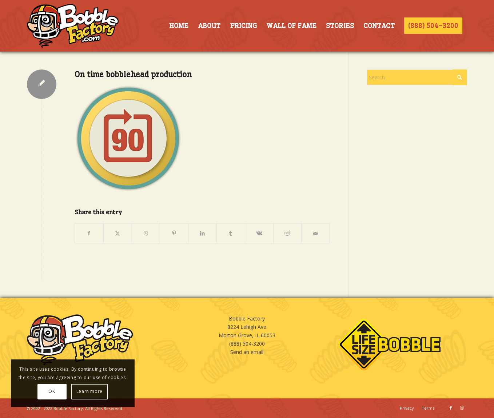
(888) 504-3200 (247, 343)
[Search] (417, 77)
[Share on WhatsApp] (146, 233)
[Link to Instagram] (461, 407)
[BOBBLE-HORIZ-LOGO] (73, 25)
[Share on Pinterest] (174, 233)
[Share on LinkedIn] (202, 233)
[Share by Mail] (316, 233)
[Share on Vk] (259, 233)
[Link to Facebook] (450, 407)
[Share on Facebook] (89, 233)
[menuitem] (178, 25)
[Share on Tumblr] (231, 233)
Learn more (89, 391)
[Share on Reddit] (288, 233)
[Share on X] (118, 233)
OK (51, 391)
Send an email (246, 352)
